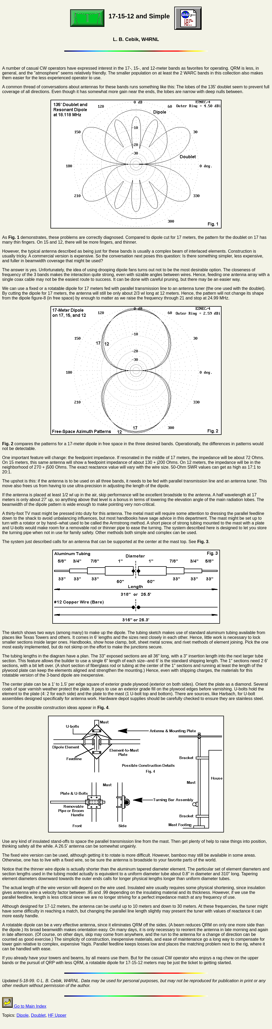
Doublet (38, 1015)
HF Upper (57, 1015)
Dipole (22, 1015)
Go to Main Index (24, 1006)
